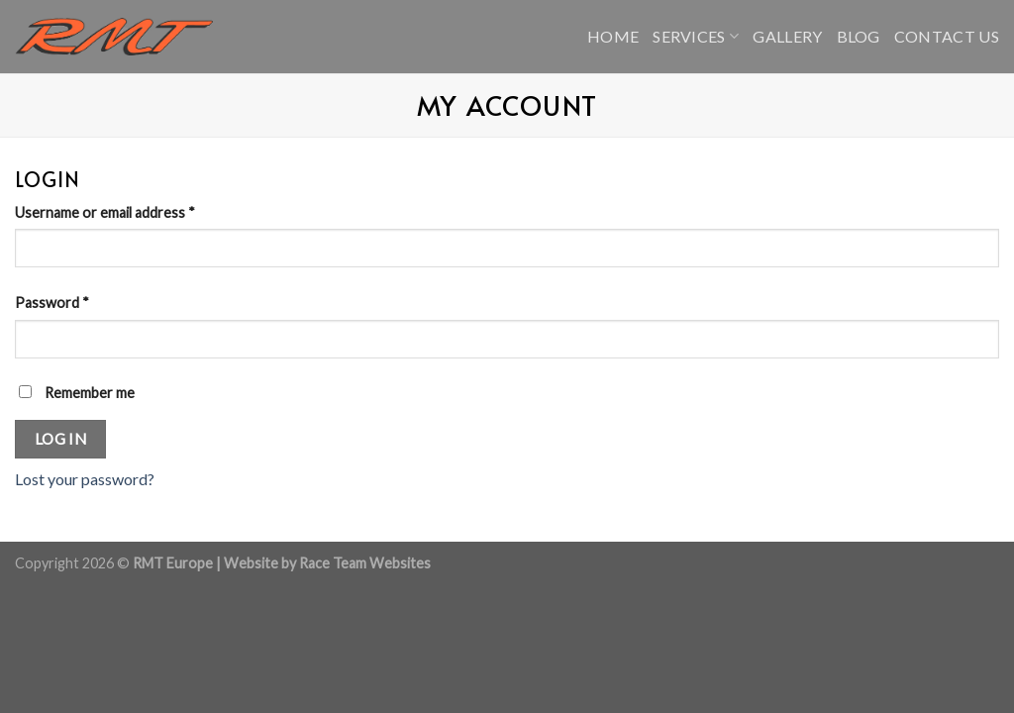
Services (696, 36)
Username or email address (105, 212)
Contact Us (946, 36)
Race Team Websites (365, 563)
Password (52, 302)
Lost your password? (84, 478)
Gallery (787, 36)
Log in (61, 439)
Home (613, 36)
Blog (858, 36)
